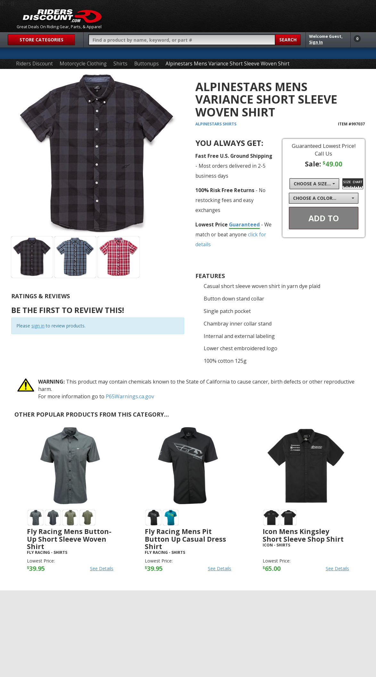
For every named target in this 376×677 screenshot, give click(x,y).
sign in (38, 326)
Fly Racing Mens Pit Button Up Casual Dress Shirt (185, 539)
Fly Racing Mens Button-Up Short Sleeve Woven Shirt (69, 539)
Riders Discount (34, 63)
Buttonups (146, 63)
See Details (101, 568)
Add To (323, 218)
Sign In (316, 42)
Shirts (120, 63)
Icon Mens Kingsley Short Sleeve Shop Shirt (303, 535)
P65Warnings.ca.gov (130, 396)
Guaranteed (244, 224)
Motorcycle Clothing (83, 63)
